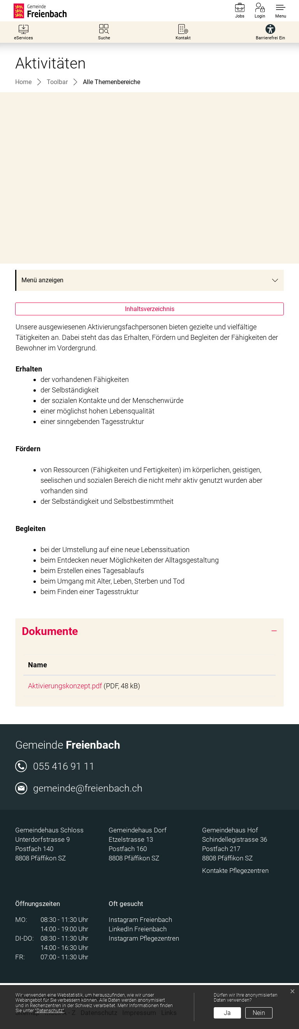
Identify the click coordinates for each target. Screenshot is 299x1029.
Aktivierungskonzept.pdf (65, 686)
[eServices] (23, 32)
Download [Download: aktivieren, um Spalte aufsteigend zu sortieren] (232, 665)
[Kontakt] (183, 32)
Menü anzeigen (42, 280)
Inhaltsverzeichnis (149, 309)
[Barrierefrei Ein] (270, 32)
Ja (227, 1013)
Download (244, 686)
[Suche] (104, 32)
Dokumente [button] (50, 631)
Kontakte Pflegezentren (235, 872)
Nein (259, 1013)
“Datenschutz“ (49, 1010)
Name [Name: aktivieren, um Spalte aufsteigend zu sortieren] (37, 665)
